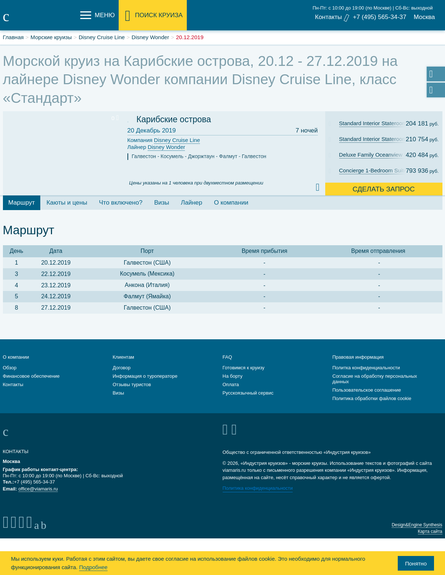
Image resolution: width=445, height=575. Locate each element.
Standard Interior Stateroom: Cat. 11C (377, 123)
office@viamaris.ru (38, 489)
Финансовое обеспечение (31, 376)
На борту (232, 376)
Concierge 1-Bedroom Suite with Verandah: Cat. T (377, 170)
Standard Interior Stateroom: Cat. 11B (377, 139)
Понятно (416, 563)
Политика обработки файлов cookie (372, 398)
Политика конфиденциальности (258, 488)
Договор (122, 367)
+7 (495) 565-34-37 (379, 17)
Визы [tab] (161, 202)
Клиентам (123, 357)
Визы (118, 393)
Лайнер (156, 147)
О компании (16, 357)
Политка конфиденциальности (366, 367)
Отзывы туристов (132, 384)
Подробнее (93, 567)
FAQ (227, 357)
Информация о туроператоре (145, 376)
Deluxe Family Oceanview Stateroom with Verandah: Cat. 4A (377, 155)
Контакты (328, 17)
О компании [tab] (231, 202)
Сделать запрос (383, 189)
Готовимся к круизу (244, 367)
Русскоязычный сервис (248, 393)
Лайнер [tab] (191, 202)
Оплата (231, 384)
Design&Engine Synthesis (417, 524)
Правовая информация (358, 357)
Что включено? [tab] (120, 202)
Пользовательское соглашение (367, 390)
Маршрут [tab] (21, 202)
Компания (163, 140)
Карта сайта (430, 531)
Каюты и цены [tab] (67, 202)
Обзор (10, 367)
